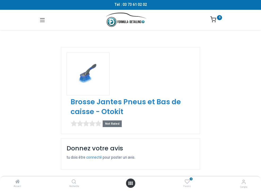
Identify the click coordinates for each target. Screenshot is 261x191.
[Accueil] (17, 182)
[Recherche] (73, 182)
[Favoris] (187, 182)
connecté (94, 157)
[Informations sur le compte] (243, 182)
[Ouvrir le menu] (130, 183)
